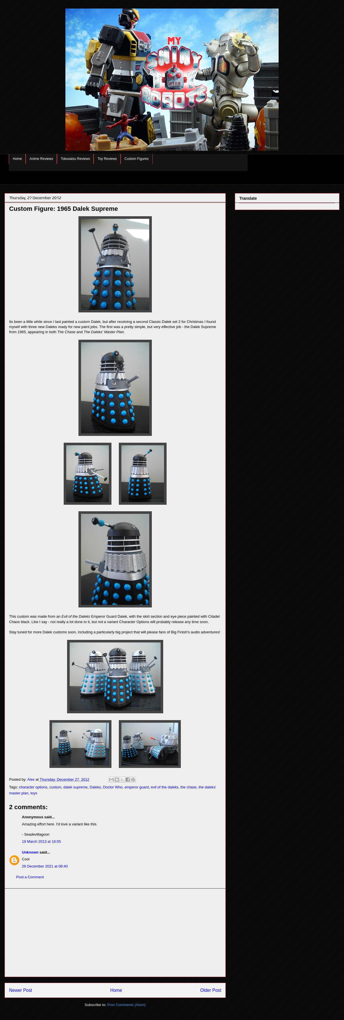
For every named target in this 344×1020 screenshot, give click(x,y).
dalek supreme (75, 787)
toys (33, 793)
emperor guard (137, 787)
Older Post (210, 990)
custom (55, 787)
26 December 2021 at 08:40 (45, 866)
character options (33, 787)
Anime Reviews (41, 159)
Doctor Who (113, 787)
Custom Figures (137, 159)
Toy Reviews (107, 159)
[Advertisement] (115, 932)
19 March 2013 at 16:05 (41, 841)
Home (17, 159)
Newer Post (20, 990)
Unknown (30, 852)
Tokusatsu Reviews (75, 159)
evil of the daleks (165, 787)
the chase (188, 787)
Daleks (95, 787)
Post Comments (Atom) (126, 1005)
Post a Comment (30, 877)
